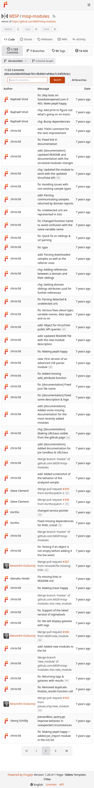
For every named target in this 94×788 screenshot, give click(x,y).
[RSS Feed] (54, 16)
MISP (14, 16)
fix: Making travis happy (53, 588)
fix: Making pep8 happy (52, 351)
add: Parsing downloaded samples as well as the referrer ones (54, 259)
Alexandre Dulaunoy (23, 565)
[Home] (5, 5)
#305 (66, 698)
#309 (66, 489)
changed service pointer (53, 510)
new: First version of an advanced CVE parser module (52, 363)
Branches (35, 51)
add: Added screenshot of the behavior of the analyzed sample (54, 478)
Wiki (62, 39)
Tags (58, 51)
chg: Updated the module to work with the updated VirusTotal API (56, 174)
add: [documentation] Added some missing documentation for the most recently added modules (52, 414)
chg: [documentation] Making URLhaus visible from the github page (53, 433)
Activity (79, 39)
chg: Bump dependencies (54, 121)
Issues (26, 39)
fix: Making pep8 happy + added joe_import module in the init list (54, 736)
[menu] (36, 784)
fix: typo (43, 247)
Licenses (51, 784)
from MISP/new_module (53, 636)
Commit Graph (42, 61)
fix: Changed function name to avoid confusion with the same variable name (55, 225)
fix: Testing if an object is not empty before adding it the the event (55, 551)
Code (9, 39)
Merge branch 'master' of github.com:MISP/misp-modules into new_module (55, 599)
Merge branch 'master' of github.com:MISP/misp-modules (54, 463)
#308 (66, 500)
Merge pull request (50, 489)
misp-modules (35, 16)
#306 (66, 632)
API (61, 784)
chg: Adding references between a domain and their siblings (52, 274)
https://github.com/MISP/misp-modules (34, 21)
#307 (66, 562)
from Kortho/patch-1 (51, 504)
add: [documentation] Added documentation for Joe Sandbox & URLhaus (54, 448)
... (58, 177)
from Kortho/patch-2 (51, 493)
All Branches (79, 80)
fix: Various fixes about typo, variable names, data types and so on (56, 314)
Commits (12, 50)
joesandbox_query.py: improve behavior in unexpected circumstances (55, 721)
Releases (45, 39)
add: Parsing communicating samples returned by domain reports (55, 199)
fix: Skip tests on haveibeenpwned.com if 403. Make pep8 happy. (53, 99)
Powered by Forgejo (20, 775)
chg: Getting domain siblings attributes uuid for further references (55, 289)
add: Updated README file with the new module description (54, 340)
